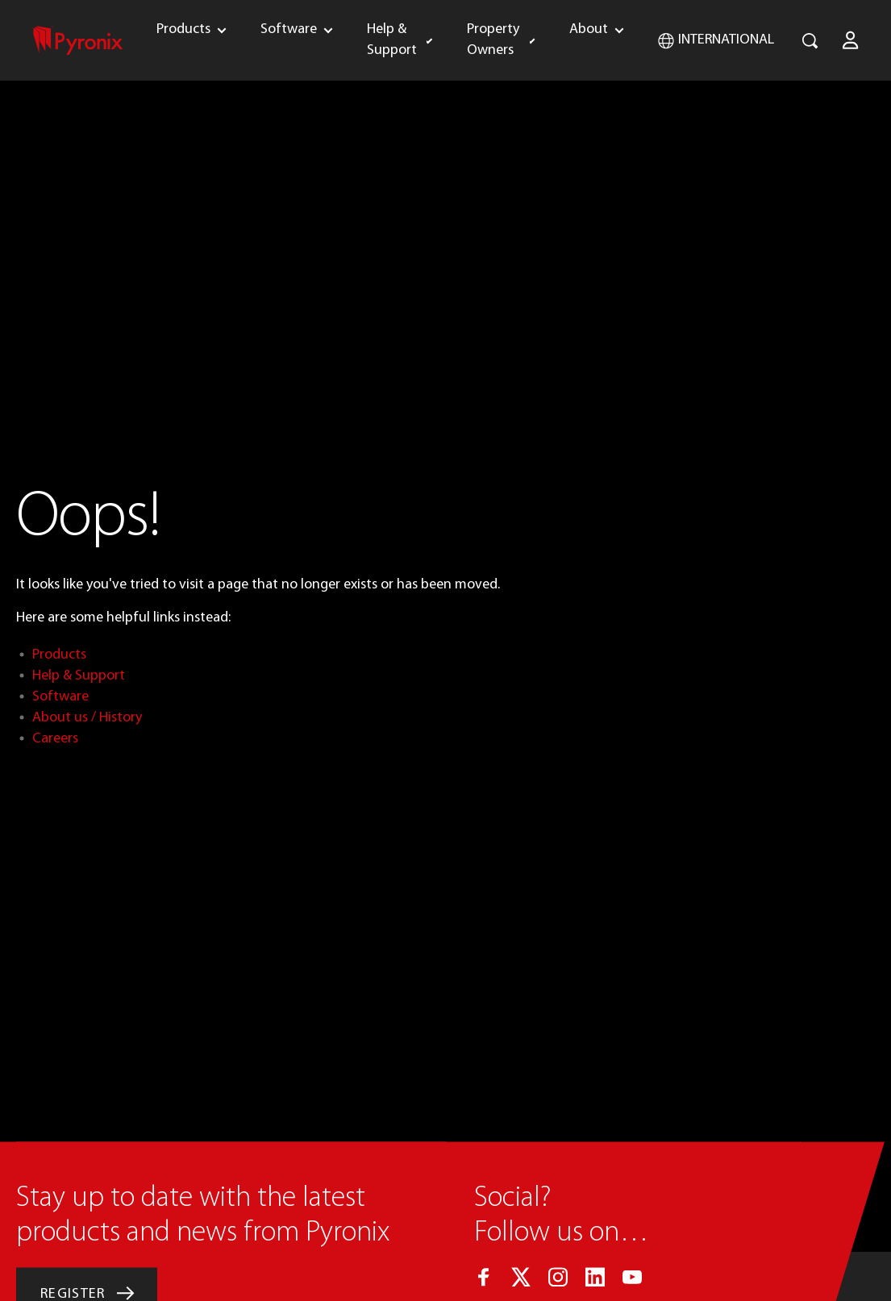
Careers (55, 738)
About (588, 29)
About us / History (87, 717)
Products (183, 29)
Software (288, 29)
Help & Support (392, 40)
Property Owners (493, 40)
